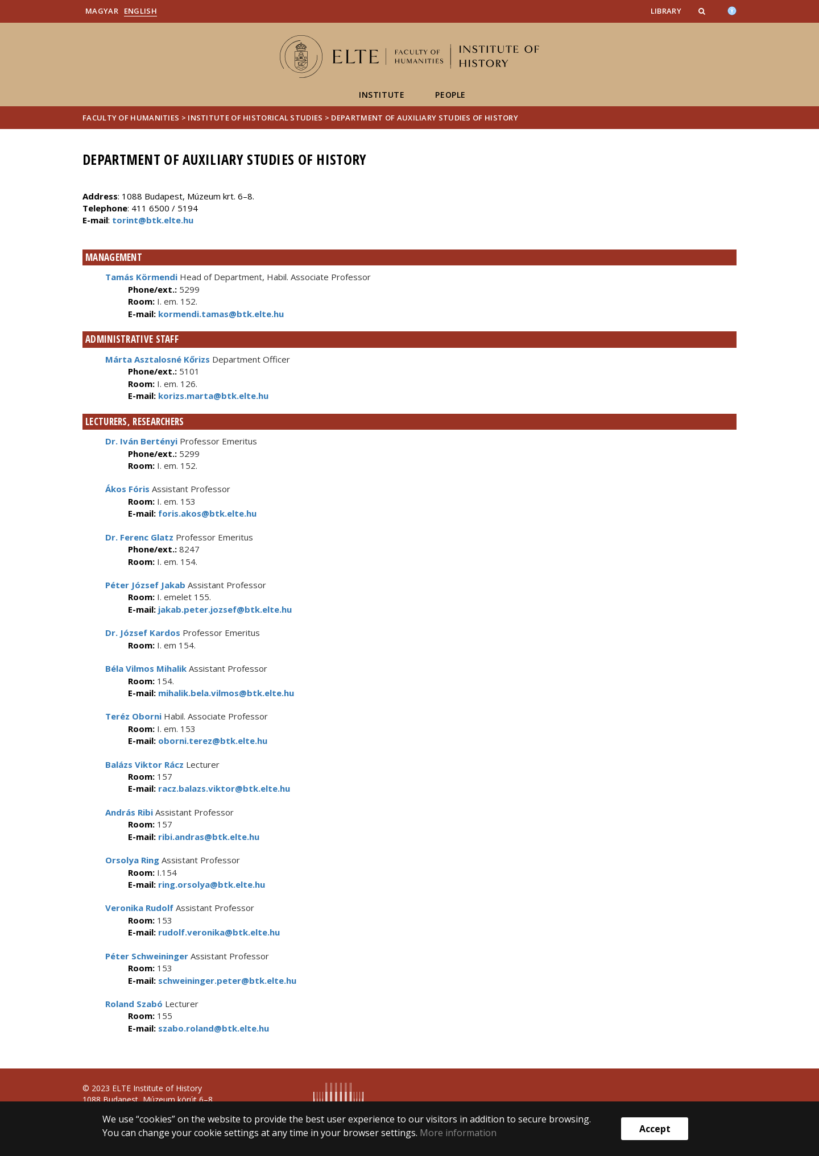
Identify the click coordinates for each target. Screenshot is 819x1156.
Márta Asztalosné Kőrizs (157, 359)
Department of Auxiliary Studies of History (424, 118)
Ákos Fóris (127, 488)
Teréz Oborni (133, 716)
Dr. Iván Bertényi (141, 441)
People (450, 94)
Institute (381, 94)
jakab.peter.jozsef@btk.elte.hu (224, 609)
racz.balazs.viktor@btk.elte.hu (223, 788)
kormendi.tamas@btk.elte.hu (220, 313)
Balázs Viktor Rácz (144, 764)
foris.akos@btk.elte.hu (206, 513)
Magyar (101, 11)
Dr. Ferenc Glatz (139, 537)
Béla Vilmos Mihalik (146, 668)
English (140, 11)
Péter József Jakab (145, 585)
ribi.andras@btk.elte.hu (207, 836)
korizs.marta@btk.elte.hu (212, 395)
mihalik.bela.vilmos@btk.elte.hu (225, 692)
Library (666, 11)
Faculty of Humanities (130, 118)
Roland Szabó (134, 1003)
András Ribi (129, 812)
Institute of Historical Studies (255, 118)
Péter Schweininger (146, 956)
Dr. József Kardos (142, 632)
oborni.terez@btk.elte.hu (211, 740)
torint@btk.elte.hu (152, 220)
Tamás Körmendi (141, 276)
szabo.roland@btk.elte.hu (212, 1028)
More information (458, 1132)
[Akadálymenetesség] (732, 10)
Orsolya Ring (132, 860)
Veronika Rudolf (139, 907)
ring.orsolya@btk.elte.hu (210, 884)
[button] (703, 11)
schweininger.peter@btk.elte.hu (226, 980)
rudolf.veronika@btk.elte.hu (218, 932)
